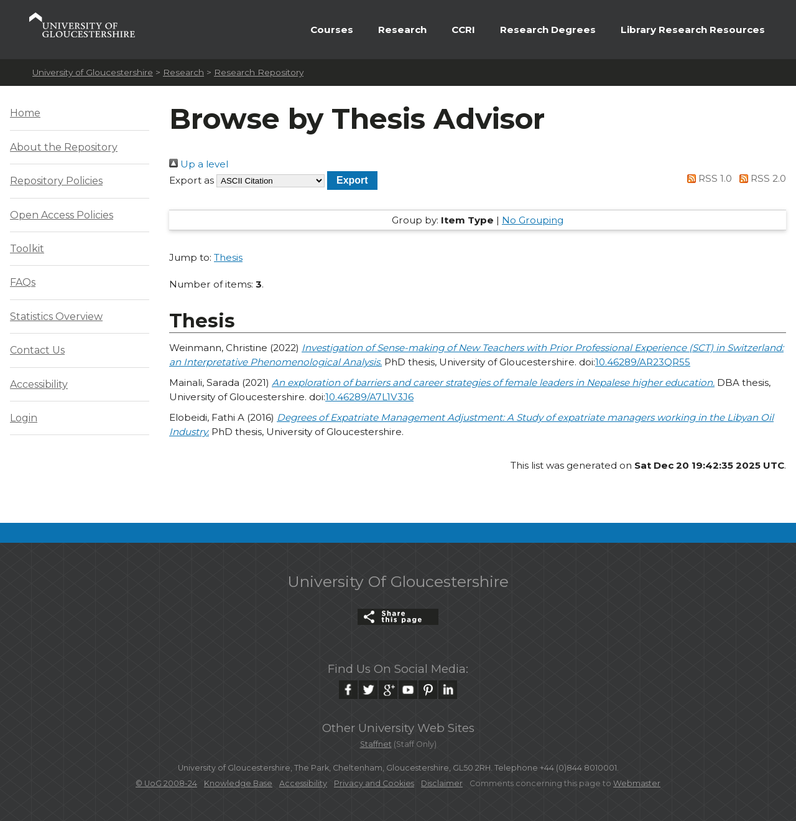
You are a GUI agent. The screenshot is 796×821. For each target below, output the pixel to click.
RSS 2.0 (760, 178)
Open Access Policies (61, 215)
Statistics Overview (56, 316)
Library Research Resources (693, 29)
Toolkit (27, 249)
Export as (191, 180)
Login (23, 418)
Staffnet (376, 744)
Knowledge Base (238, 783)
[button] (352, 180)
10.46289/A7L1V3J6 (369, 397)
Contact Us (37, 350)
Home (25, 113)
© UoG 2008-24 (166, 783)
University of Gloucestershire (92, 72)
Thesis (228, 257)
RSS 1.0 (708, 178)
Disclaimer (442, 783)
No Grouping (532, 220)
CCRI (463, 29)
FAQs (22, 282)
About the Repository (64, 147)
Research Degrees (548, 29)
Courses (331, 29)
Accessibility (39, 384)
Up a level (198, 164)
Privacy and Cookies (374, 783)
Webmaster (636, 783)
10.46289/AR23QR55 (642, 362)
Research (402, 29)
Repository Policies (56, 181)
